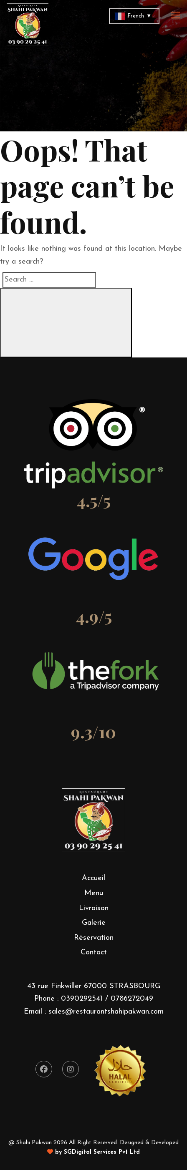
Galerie (94, 923)
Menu (93, 893)
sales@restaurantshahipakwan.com (106, 1012)
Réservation (94, 938)
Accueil (93, 878)
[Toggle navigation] (176, 15)
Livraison (94, 908)
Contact (94, 952)
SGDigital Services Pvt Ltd (102, 1152)
